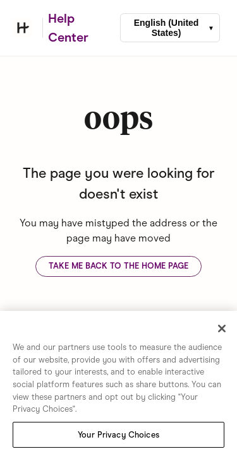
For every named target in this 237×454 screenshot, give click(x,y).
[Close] (222, 330)
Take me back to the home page (118, 266)
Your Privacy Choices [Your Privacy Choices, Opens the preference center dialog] (118, 436)
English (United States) (166, 28)
